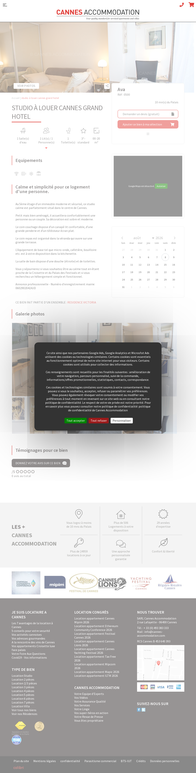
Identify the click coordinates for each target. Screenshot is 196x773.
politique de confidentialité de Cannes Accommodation (109, 408)
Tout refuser (99, 420)
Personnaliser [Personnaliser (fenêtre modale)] (122, 420)
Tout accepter (75, 420)
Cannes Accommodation (98, 15)
